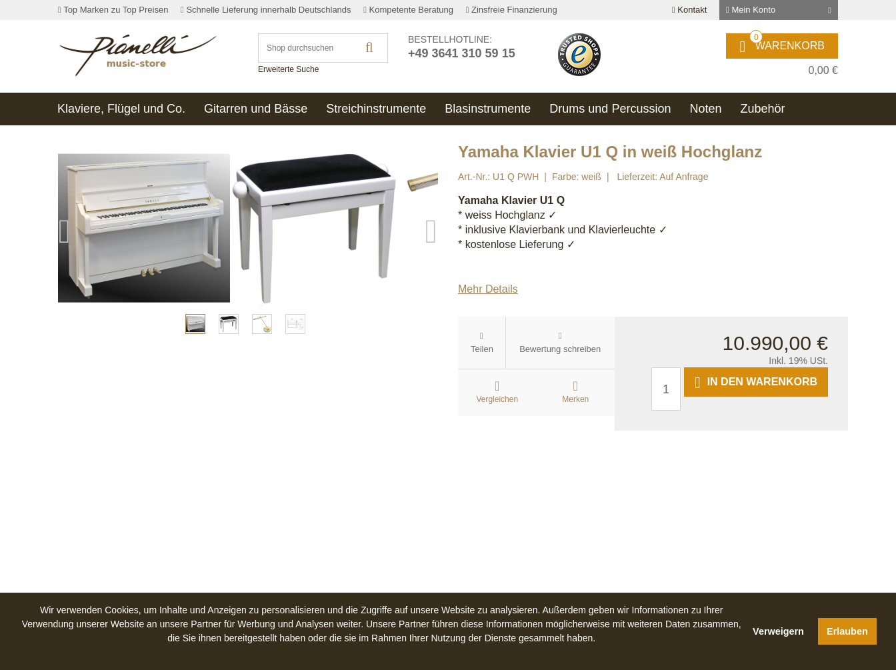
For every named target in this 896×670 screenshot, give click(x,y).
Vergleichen (497, 399)
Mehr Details (488, 289)
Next (431, 332)
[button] (381, 653)
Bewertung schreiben (560, 349)
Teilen (482, 349)
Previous (64, 332)
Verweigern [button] (778, 631)
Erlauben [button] (847, 631)
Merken (575, 399)
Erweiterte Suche (288, 69)
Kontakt (689, 10)
